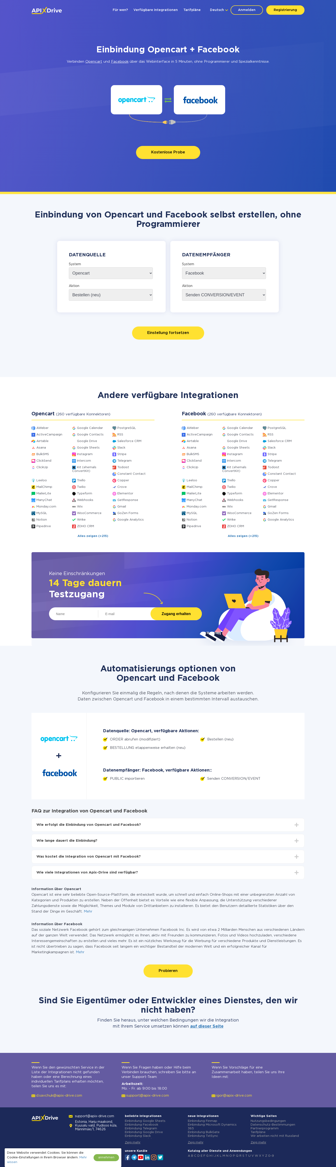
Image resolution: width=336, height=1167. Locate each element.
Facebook (120, 61)
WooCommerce (89, 513)
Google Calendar (90, 428)
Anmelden (247, 10)
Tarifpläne (192, 10)
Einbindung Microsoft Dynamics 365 (212, 1127)
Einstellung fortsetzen (168, 333)
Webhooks (85, 500)
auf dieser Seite (207, 1026)
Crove (122, 487)
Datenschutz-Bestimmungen (273, 1125)
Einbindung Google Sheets (145, 1121)
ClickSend (43, 461)
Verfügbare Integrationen (155, 10)
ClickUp (42, 467)
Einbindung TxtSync (203, 1136)
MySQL (41, 513)
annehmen (106, 1157)
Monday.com (46, 506)
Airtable (42, 441)
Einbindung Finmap (202, 1121)
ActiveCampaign (49, 434)
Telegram (124, 461)
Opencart (93, 61)
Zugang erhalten (176, 614)
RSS (120, 434)
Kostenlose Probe (168, 152)
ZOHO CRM (85, 526)
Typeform (84, 493)
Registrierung (285, 10)
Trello (81, 480)
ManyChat (44, 500)
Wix (80, 506)
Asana (41, 447)
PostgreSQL (126, 428)
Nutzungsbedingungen (268, 1121)
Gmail (121, 506)
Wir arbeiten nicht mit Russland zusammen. (275, 1138)
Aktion (74, 286)
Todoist (123, 467)
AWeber (42, 428)
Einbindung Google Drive (144, 1132)
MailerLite (43, 493)
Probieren (168, 971)
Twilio (81, 487)
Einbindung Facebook (141, 1125)
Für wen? (120, 10)
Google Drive (87, 441)
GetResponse (127, 500)
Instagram (85, 454)
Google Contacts (90, 434)
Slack (121, 447)
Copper (123, 480)
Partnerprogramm (265, 1128)
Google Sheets (88, 447)
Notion (41, 519)
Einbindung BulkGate (204, 1132)
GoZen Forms (127, 513)
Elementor (125, 493)
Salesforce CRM (129, 441)
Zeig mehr (132, 1142)
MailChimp (44, 487)
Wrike (81, 519)
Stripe (121, 454)
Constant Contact (131, 474)
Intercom (84, 461)
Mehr (88, 911)
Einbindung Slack (138, 1136)
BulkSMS (42, 454)
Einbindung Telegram (141, 1128)
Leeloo (41, 480)
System (75, 264)
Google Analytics (130, 519)
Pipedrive (43, 526)
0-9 (271, 1156)
